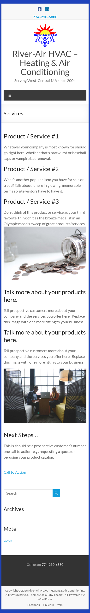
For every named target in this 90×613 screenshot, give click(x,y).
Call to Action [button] (15, 472)
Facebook (33, 605)
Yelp (60, 605)
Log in (8, 540)
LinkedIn (48, 605)
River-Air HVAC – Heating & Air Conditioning (45, 62)
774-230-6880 (45, 17)
